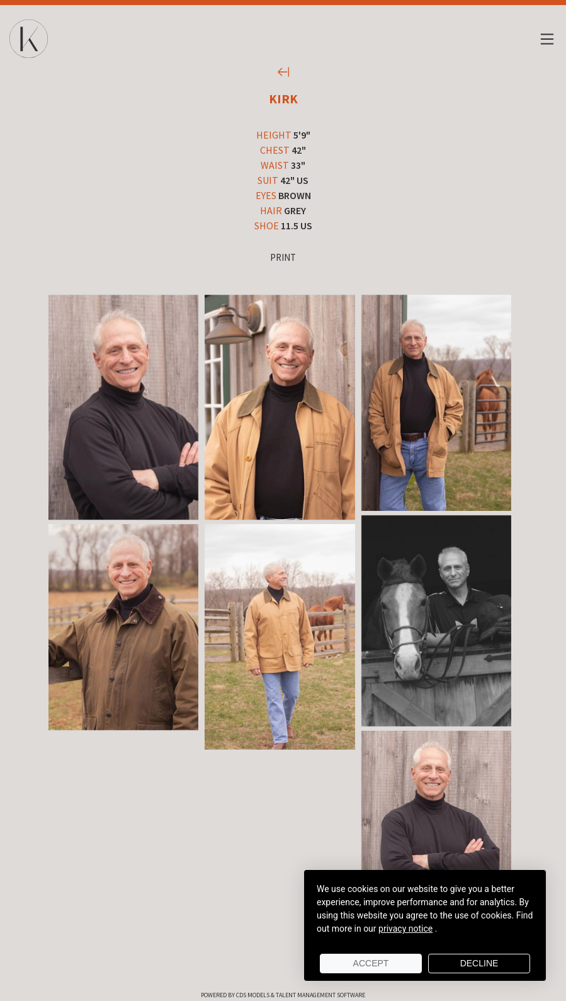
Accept (371, 963)
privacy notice (405, 929)
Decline (479, 963)
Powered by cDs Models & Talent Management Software (283, 995)
